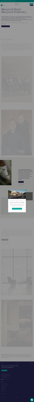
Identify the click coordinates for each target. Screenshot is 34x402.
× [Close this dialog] (25, 189)
